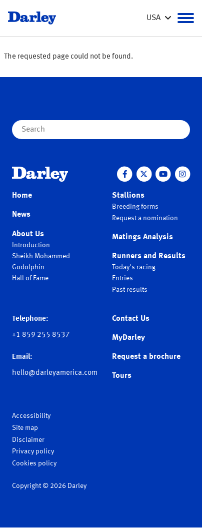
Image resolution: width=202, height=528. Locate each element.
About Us (28, 234)
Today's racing (134, 267)
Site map (25, 427)
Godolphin (28, 267)
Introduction (31, 245)
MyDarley (128, 338)
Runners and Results (149, 256)
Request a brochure (146, 357)
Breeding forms (135, 206)
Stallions (128, 196)
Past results (130, 289)
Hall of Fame (30, 278)
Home (22, 196)
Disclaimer (28, 439)
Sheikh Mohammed (41, 256)
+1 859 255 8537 (41, 335)
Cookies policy (34, 463)
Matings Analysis (142, 237)
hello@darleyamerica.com (55, 373)
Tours (122, 376)
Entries (122, 278)
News (21, 215)
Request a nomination (145, 218)
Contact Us (131, 319)
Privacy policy (33, 451)
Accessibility (31, 415)
